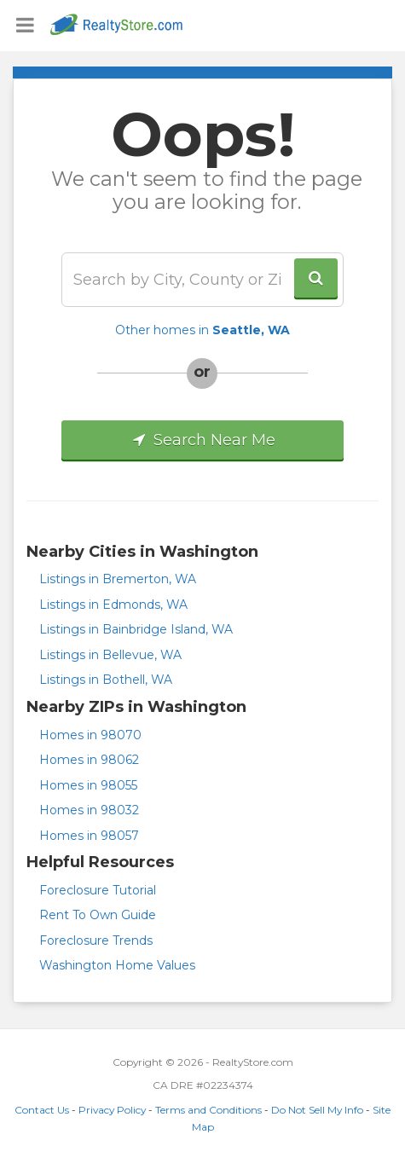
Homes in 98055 (88, 785)
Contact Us (41, 1109)
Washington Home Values (117, 965)
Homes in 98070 (90, 735)
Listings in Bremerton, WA (117, 579)
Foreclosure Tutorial (97, 890)
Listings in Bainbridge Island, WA (136, 629)
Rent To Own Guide (97, 915)
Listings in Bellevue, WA (110, 655)
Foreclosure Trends (96, 940)
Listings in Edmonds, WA (113, 604)
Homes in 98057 (89, 835)
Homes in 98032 (89, 810)
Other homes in (202, 330)
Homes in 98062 (89, 759)
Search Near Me (202, 440)
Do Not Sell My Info (317, 1109)
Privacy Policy (112, 1109)
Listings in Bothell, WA (105, 679)
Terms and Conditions (208, 1109)
